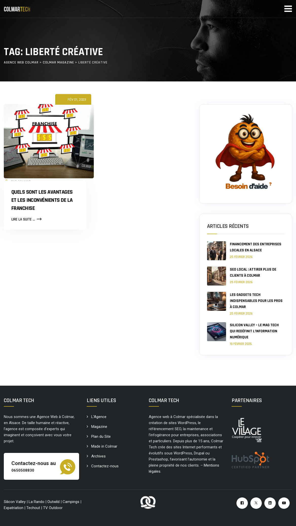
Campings (71, 501)
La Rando (36, 501)
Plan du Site (101, 436)
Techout (33, 508)
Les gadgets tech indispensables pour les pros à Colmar (256, 300)
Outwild (53, 501)
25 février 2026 (241, 257)
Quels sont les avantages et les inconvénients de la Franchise (42, 200)
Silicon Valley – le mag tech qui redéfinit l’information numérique (254, 331)
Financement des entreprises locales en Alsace (255, 247)
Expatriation (13, 508)
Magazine (99, 426)
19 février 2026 (241, 344)
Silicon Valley (15, 501)
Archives (98, 456)
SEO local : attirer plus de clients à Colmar (253, 272)
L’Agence (98, 416)
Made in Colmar (104, 446)
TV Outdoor (53, 508)
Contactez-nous (105, 466)
